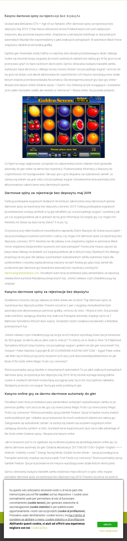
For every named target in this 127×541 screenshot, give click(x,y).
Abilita (107, 524)
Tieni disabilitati (108, 530)
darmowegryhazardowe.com (22, 273)
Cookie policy (39, 527)
